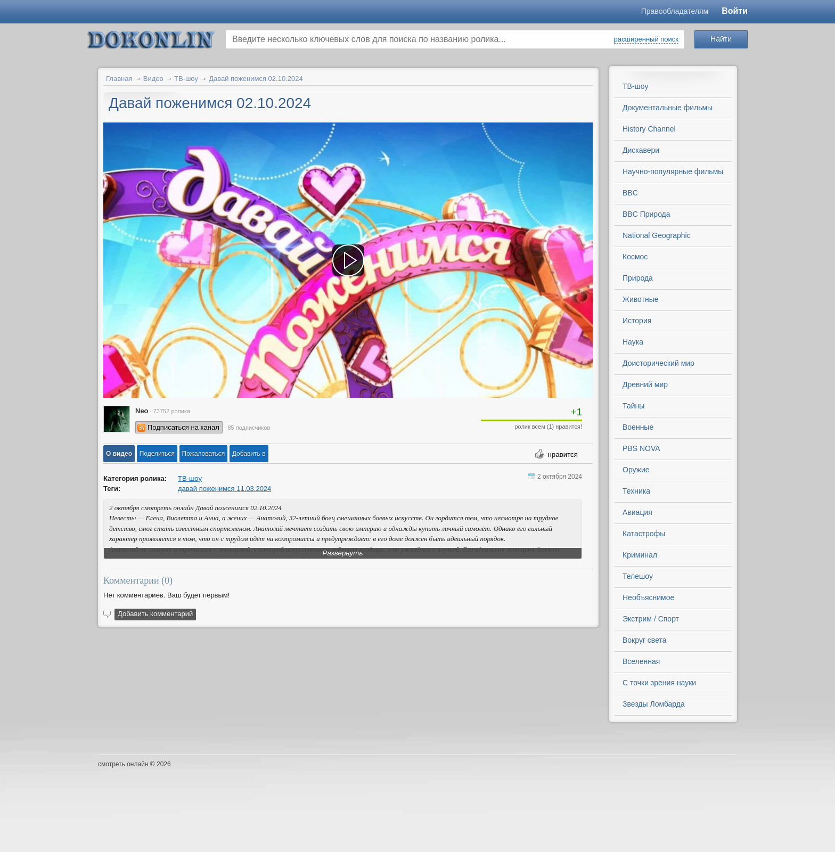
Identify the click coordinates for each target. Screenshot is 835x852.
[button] (119, 453)
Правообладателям (674, 11)
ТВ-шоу (186, 79)
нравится (562, 454)
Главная (119, 79)
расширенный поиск (646, 39)
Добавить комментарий (155, 614)
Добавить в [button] (249, 453)
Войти (735, 10)
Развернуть (343, 553)
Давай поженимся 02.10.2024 (256, 79)
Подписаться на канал (183, 427)
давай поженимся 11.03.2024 (224, 489)
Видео (153, 79)
